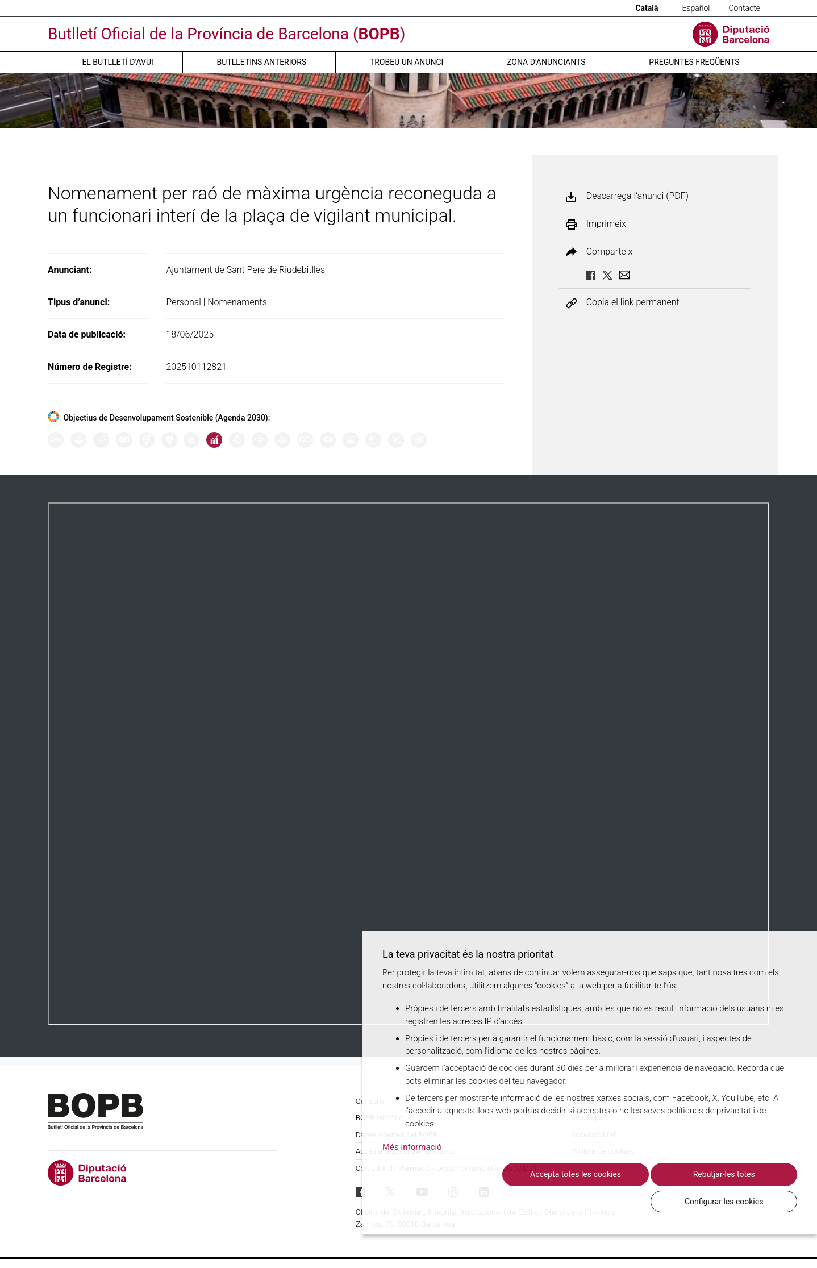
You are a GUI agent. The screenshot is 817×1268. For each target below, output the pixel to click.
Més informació (412, 1174)
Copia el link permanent (633, 303)
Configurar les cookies (734, 1200)
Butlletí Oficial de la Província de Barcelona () (226, 33)
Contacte (744, 8)
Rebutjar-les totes (608, 1200)
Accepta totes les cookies (481, 1200)
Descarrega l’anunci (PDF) (637, 196)
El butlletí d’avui (117, 61)
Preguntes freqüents (694, 61)
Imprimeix (606, 224)
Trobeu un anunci (407, 61)
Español (696, 8)
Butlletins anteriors (262, 61)
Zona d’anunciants (546, 61)
